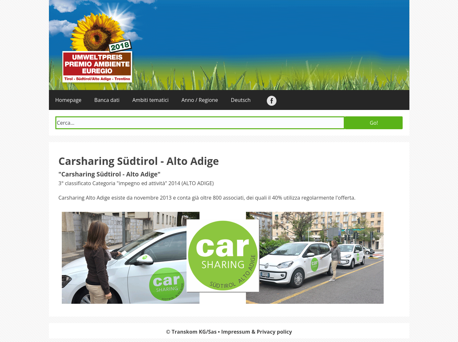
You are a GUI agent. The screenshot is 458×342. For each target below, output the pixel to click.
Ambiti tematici (150, 100)
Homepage (68, 100)
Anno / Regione (200, 100)
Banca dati (106, 100)
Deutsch (240, 100)
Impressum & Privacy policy (256, 331)
